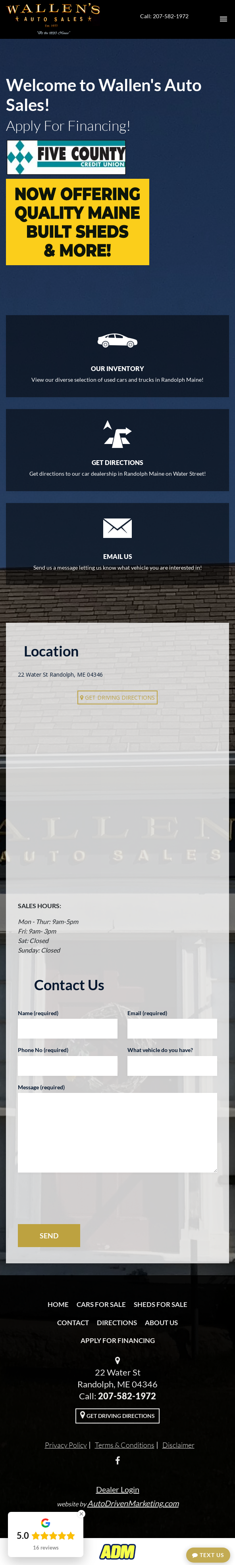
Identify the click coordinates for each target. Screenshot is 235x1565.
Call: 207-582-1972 (164, 16)
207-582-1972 (127, 1396)
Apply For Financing (118, 1340)
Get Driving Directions (117, 697)
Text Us (208, 1555)
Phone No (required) (43, 1050)
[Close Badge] (81, 1514)
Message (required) (41, 1087)
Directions (117, 1322)
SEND (49, 1235)
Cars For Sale (101, 1304)
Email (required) (147, 1013)
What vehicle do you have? (160, 1050)
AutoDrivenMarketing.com (133, 1503)
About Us (161, 1322)
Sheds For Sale (160, 1304)
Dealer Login (117, 1489)
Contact (73, 1322)
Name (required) (38, 1013)
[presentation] (78, 1198)
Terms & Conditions (124, 1445)
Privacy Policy (66, 1445)
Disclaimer (178, 1445)
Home (58, 1304)
